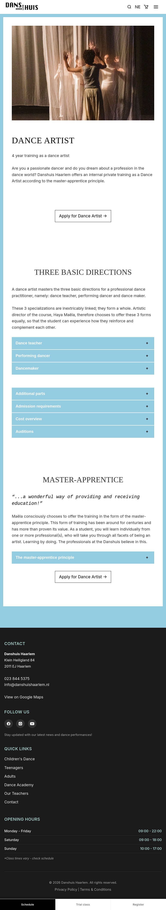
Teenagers (13, 767)
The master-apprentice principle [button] (45, 557)
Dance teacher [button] (29, 343)
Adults (10, 776)
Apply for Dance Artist (83, 216)
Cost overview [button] (29, 419)
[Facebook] (8, 723)
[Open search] (129, 7)
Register (138, 904)
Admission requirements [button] (38, 406)
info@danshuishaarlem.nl (26, 684)
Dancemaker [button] (27, 368)
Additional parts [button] (30, 393)
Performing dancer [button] (33, 356)
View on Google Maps (23, 697)
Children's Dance (19, 759)
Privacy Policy (66, 890)
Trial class (83, 904)
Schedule (27, 904)
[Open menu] (156, 7)
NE (137, 6)
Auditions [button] (24, 431)
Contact (11, 802)
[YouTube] (32, 723)
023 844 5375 (17, 678)
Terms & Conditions (95, 890)
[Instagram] (20, 723)
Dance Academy (19, 785)
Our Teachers (16, 793)
